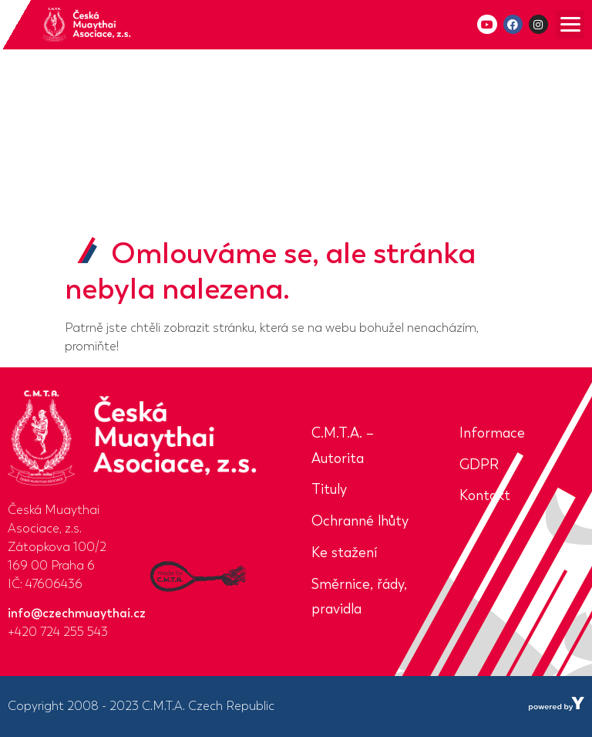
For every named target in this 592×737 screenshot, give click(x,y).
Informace (492, 432)
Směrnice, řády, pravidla (359, 597)
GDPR (479, 464)
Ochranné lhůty (360, 520)
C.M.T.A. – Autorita (342, 445)
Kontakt (484, 495)
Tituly (329, 489)
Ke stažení (344, 552)
